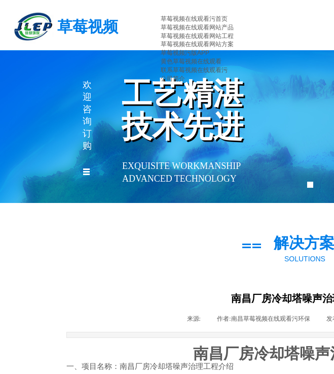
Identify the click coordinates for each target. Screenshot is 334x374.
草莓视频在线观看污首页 (194, 18)
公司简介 (173, 78)
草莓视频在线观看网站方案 (197, 44)
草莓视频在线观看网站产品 (197, 27)
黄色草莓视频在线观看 (191, 61)
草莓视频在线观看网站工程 (197, 36)
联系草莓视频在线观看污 (194, 70)
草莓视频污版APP (185, 52)
